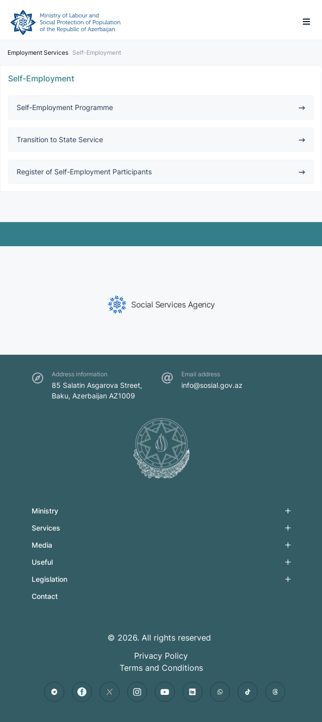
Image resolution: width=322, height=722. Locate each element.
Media (42, 545)
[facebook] (82, 692)
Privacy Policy (161, 656)
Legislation (49, 579)
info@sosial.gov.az (212, 385)
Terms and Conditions (161, 668)
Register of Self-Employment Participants (161, 171)
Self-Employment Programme (161, 107)
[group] (161, 304)
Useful (42, 562)
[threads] (275, 692)
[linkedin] (192, 692)
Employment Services (38, 52)
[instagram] (137, 692)
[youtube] (165, 692)
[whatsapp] (220, 692)
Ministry (45, 510)
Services (46, 528)
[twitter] (109, 692)
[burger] (306, 22)
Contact (45, 596)
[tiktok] (248, 692)
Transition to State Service (161, 139)
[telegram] (54, 692)
